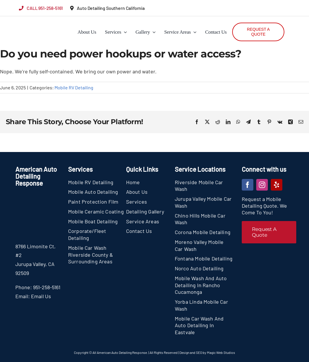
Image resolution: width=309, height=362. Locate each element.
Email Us (41, 296)
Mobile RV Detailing (73, 87)
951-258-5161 (46, 287)
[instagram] (262, 185)
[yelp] (276, 185)
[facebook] (247, 185)
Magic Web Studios (221, 352)
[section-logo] (30, 20)
